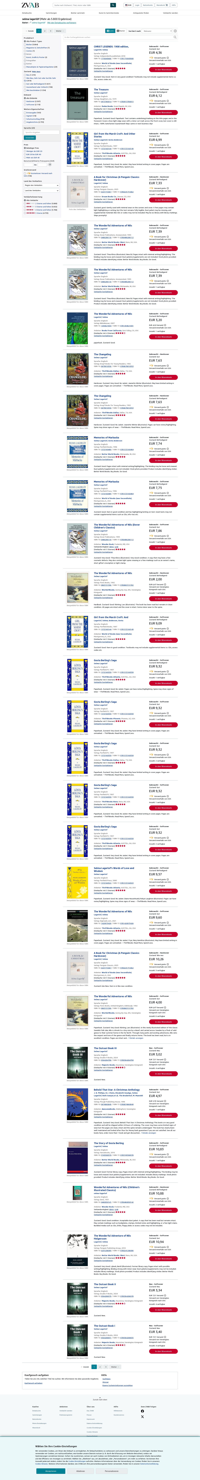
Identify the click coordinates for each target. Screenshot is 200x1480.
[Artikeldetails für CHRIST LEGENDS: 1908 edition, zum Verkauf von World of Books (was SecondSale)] (77, 61)
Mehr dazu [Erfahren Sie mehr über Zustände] (36, 71)
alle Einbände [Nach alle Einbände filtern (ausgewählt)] (31, 98)
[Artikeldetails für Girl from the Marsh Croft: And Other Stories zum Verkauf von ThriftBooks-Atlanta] (77, 148)
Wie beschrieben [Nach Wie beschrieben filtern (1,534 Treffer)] (35, 90)
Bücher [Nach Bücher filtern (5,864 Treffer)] (31, 44)
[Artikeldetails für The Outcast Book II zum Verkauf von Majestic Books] (77, 1299)
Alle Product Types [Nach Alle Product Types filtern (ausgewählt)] (33, 41)
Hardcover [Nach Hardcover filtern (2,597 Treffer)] (32, 101)
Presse (89, 1415)
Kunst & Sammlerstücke (109, 13)
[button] (175, 37)
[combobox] (81, 5)
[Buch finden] (113, 5)
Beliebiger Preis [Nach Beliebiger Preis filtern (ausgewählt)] (31, 148)
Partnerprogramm (66, 1415)
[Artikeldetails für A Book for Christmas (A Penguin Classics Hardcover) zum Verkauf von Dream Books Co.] (77, 192)
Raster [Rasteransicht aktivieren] (121, 31)
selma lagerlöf (38, 22)
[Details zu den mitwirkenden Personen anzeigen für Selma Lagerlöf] (101, 50)
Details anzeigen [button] (136, 1038)
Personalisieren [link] (111, 1471)
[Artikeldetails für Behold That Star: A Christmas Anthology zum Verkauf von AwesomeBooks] (77, 1104)
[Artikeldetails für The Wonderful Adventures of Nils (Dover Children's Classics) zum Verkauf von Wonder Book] (77, 539)
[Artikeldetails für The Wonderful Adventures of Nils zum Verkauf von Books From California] (77, 328)
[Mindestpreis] (28, 165)
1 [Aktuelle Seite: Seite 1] (38, 31)
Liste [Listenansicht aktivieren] (110, 31)
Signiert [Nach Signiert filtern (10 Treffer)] (30, 116)
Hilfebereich (118, 1411)
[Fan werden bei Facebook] (142, 1411)
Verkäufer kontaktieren (103, 71)
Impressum (91, 1419)
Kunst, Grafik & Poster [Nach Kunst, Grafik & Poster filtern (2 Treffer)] (35, 57)
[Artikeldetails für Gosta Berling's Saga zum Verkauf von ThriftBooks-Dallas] (77, 758)
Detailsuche (27, 13)
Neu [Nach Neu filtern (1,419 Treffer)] (30, 75)
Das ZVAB (90, 1411)
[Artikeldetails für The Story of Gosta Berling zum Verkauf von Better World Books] (77, 1158)
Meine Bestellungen (39, 1423)
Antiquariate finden (141, 13)
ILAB (116, 547)
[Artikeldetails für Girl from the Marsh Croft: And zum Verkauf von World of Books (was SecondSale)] (77, 632)
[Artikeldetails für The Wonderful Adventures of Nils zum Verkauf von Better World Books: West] (77, 240)
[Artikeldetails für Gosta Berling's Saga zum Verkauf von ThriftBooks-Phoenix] (77, 716)
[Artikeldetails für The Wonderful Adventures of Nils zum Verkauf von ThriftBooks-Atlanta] (77, 926)
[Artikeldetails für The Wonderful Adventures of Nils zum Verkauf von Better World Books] (77, 284)
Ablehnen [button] (80, 1471)
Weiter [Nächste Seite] (58, 31)
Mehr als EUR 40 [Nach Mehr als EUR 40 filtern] (32, 157)
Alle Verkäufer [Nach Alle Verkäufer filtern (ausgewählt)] (32, 200)
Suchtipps (106, 1379)
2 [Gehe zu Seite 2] (44, 31)
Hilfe (174, 5)
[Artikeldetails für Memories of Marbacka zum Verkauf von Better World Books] (77, 452)
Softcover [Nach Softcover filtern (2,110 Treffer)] (32, 104)
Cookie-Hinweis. (41, 1464)
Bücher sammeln (78, 13)
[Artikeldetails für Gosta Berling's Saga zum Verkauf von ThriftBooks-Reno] (77, 800)
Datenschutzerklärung (94, 1423)
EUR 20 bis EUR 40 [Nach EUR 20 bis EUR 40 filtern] (32, 154)
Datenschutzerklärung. (149, 1464)
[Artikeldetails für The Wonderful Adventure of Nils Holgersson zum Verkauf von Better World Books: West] (77, 1250)
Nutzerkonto (148, 5)
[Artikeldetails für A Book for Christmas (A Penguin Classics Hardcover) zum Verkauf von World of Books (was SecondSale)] (77, 967)
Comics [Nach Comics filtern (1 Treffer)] (29, 51)
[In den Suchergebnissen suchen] (120, 37)
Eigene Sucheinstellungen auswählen (118, 1385)
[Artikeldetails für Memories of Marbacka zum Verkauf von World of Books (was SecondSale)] (77, 496)
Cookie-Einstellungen (77, 1461)
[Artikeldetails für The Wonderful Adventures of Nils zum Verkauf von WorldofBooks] (77, 588)
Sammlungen (51, 13)
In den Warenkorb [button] (163, 69)
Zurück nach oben (100, 1399)
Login (137, 5)
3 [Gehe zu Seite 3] (50, 31)
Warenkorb (36, 1428)
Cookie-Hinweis (92, 1432)
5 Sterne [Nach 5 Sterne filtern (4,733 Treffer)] (37, 213)
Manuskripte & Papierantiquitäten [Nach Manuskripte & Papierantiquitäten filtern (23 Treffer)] (40, 67)
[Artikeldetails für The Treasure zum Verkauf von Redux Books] (77, 104)
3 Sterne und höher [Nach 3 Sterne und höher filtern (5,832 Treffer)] (41, 207)
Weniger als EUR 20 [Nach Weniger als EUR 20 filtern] (33, 151)
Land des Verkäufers (33, 190)
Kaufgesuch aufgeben (33, 1383)
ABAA (111, 547)
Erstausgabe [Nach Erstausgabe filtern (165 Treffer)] (32, 112)
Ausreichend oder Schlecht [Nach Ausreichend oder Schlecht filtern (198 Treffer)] (38, 87)
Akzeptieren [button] (50, 1471)
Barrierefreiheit (92, 1436)
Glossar (106, 1382)
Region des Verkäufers (33, 185)
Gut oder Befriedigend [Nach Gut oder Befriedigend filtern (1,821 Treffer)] (37, 84)
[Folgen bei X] (142, 1417)
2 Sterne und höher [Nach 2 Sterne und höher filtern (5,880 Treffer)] (41, 203)
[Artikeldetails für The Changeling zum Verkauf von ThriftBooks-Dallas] (77, 369)
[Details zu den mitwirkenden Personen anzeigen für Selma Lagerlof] (100, 663)
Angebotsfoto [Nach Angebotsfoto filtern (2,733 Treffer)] (34, 122)
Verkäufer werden (170, 13)
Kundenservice (119, 1415)
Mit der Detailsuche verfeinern (61, 22)
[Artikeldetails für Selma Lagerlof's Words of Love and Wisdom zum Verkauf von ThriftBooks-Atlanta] (77, 883)
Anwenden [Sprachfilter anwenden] (30, 137)
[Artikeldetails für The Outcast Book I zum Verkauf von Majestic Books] (77, 1340)
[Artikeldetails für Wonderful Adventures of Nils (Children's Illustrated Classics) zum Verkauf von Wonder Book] (77, 1193)
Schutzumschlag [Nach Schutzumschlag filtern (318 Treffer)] (34, 119)
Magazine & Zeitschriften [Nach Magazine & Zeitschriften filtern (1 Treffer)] (37, 47)
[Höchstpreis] (42, 165)
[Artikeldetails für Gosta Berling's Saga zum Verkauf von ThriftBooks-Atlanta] (77, 675)
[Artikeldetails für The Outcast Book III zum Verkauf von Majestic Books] (77, 1063)
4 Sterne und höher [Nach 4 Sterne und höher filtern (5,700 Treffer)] (41, 210)
